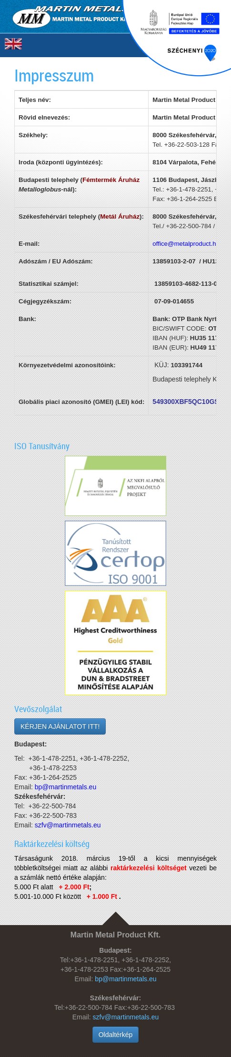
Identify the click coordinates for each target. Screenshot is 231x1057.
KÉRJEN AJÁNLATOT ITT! (60, 726)
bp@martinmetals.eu (125, 979)
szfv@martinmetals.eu (126, 1017)
